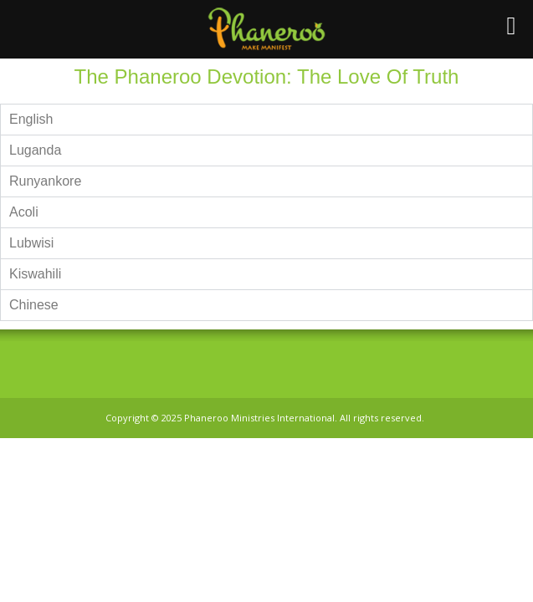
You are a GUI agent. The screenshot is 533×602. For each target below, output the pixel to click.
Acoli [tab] (23, 212)
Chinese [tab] (34, 305)
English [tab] (31, 119)
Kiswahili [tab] (35, 274)
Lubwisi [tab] (31, 243)
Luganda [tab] (35, 150)
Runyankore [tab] (45, 181)
